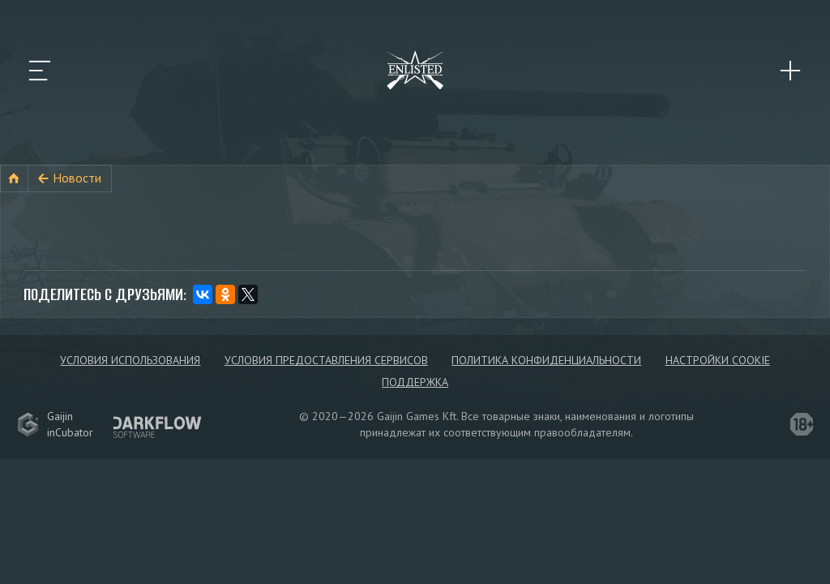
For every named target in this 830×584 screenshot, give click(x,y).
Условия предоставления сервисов (326, 360)
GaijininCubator (55, 424)
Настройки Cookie (717, 360)
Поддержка (415, 382)
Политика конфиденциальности (546, 360)
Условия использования (130, 360)
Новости (77, 178)
